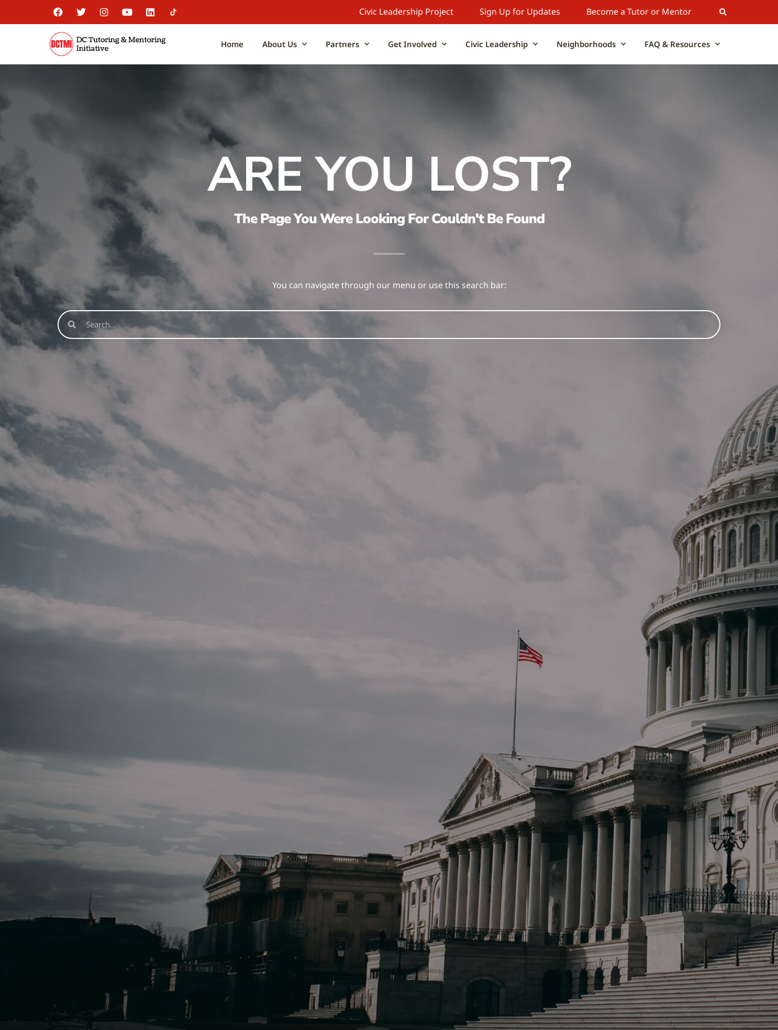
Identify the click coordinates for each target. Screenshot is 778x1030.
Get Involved (417, 44)
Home (232, 44)
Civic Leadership (501, 44)
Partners (347, 44)
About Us (284, 44)
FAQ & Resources (682, 44)
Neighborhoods (591, 44)
